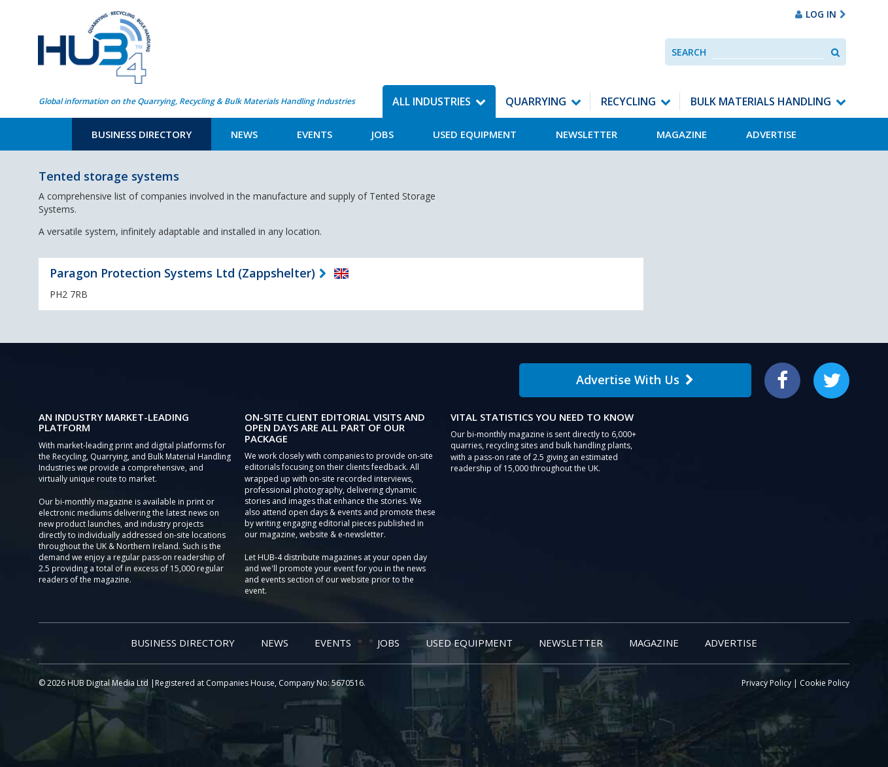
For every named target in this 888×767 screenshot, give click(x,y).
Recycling (628, 101)
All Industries (431, 101)
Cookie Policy (824, 682)
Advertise (771, 134)
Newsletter (586, 134)
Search (689, 52)
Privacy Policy (766, 682)
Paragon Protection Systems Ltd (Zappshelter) (182, 273)
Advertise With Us (635, 379)
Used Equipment (475, 134)
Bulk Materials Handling (761, 101)
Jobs (382, 134)
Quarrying (535, 101)
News (244, 134)
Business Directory (142, 134)
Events (314, 134)
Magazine (682, 134)
